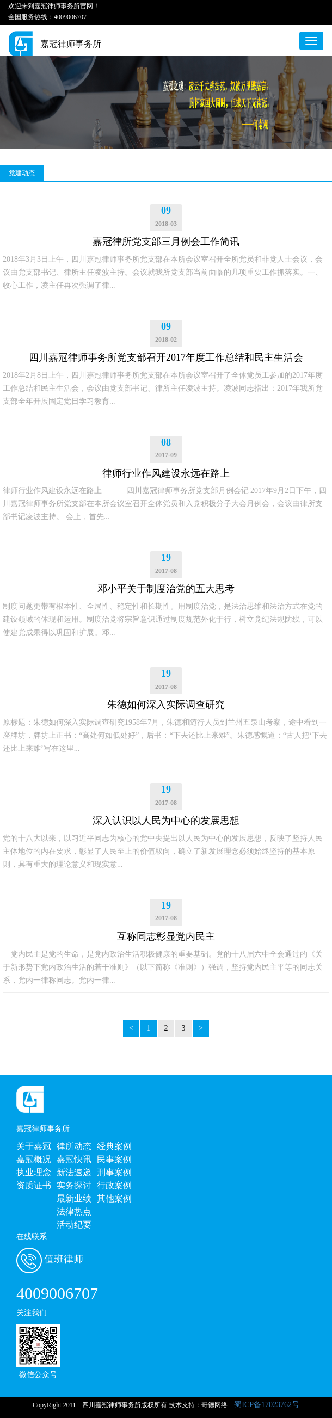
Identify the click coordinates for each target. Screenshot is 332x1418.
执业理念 (33, 1172)
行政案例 (114, 1185)
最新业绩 (74, 1198)
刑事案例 (114, 1172)
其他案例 (114, 1198)
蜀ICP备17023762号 (266, 1405)
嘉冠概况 (33, 1159)
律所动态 (74, 1146)
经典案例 (114, 1146)
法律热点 (74, 1211)
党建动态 (22, 173)
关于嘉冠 (33, 1146)
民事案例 (114, 1159)
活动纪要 (74, 1224)
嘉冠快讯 (74, 1159)
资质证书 (33, 1185)
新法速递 (74, 1172)
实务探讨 (74, 1185)
